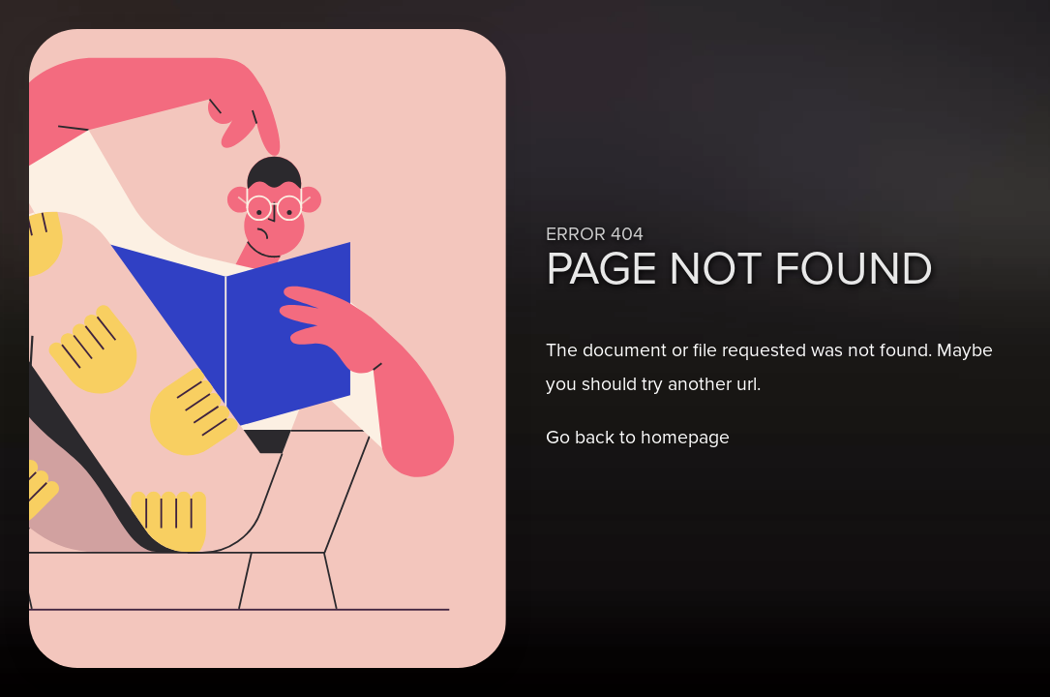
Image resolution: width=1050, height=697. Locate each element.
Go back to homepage (638, 437)
